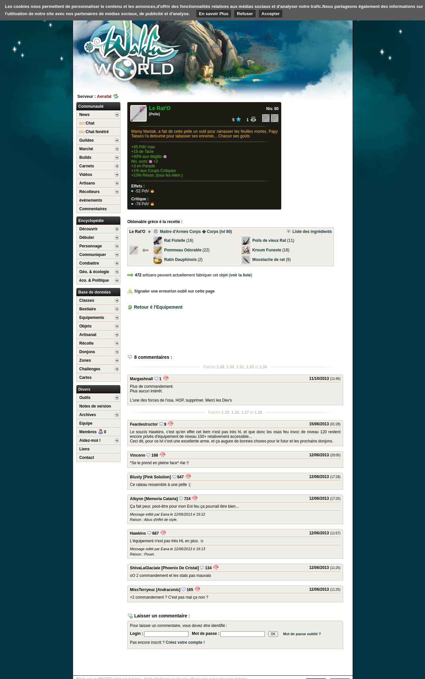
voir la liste (240, 275)
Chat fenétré (94, 131)
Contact (86, 457)
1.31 (240, 367)
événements (90, 200)
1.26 (235, 412)
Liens (84, 449)
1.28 (258, 412)
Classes (86, 300)
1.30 (230, 367)
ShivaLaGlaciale (145, 568)
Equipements (91, 317)
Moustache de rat (268, 259)
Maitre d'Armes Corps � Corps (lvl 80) (192, 231)
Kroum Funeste (266, 250)
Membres (92, 432)
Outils (84, 397)
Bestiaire (87, 309)
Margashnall (141, 379)
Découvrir (88, 229)
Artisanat (87, 334)
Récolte (86, 343)
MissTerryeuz (142, 589)
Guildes (86, 140)
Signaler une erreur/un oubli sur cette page (171, 291)
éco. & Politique (94, 280)
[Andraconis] (168, 589)
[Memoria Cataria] (161, 498)
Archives (87, 414)
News (84, 114)
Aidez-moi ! (90, 440)
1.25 (225, 412)
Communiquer (92, 254)
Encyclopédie (91, 220)
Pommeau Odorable (182, 250)
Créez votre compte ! (185, 642)
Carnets (86, 166)
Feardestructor (144, 424)
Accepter (271, 13)
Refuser (245, 13)
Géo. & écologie (94, 271)
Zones (85, 360)
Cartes (85, 377)
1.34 (263, 367)
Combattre (89, 263)
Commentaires (93, 209)
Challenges (89, 369)
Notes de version (95, 406)
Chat (86, 123)
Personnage (90, 246)
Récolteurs (89, 191)
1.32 (250, 367)
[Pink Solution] (157, 477)
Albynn (136, 498)
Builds (85, 157)
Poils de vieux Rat (269, 240)
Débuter (86, 237)
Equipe (85, 423)
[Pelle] (154, 114)
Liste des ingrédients (309, 231)
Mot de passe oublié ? (302, 634)
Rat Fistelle (174, 240)
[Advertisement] (303, 51)
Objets (85, 326)
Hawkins (138, 533)
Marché (86, 149)
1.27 (245, 412)
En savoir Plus (214, 13)
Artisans (87, 183)
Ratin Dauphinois (180, 259)
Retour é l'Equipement (158, 307)
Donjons (87, 352)
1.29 (220, 367)
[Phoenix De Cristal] (180, 568)
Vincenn (137, 455)
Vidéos (85, 174)
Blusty (136, 477)
